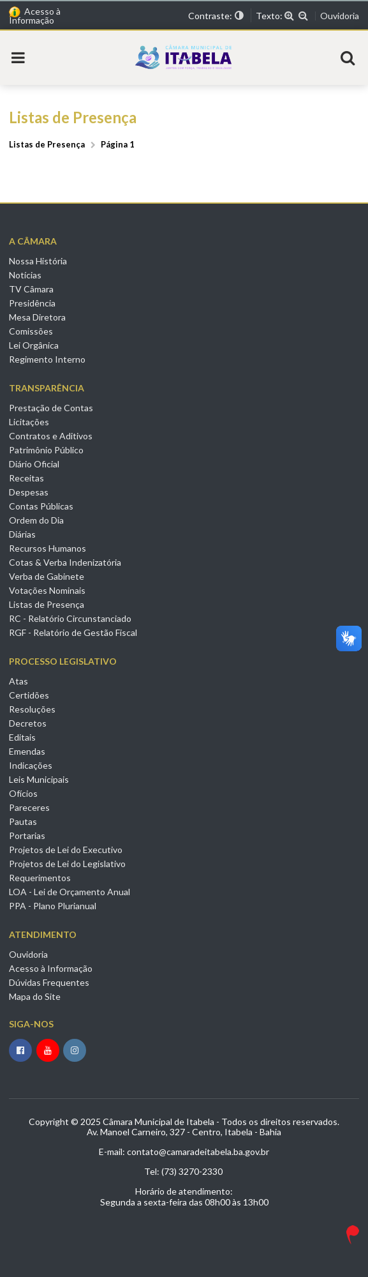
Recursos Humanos (47, 548)
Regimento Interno (47, 359)
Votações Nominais (47, 590)
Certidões (29, 695)
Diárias (22, 534)
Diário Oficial (34, 463)
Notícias (25, 274)
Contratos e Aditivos (50, 435)
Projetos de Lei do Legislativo (67, 863)
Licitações (29, 421)
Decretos (28, 723)
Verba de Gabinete (46, 576)
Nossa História (38, 261)
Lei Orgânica (34, 345)
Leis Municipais (39, 779)
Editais (22, 737)
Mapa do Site (35, 996)
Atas (18, 681)
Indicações (30, 765)
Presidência (32, 303)
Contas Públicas (41, 506)
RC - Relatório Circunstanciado (70, 618)
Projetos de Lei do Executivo (65, 849)
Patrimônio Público (46, 449)
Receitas (26, 477)
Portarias (27, 835)
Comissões (31, 331)
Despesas (28, 492)
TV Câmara (31, 288)
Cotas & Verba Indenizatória (65, 562)
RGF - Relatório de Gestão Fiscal (73, 632)
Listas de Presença (46, 604)
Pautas (23, 821)
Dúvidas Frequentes (49, 982)
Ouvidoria (339, 15)
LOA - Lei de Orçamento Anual (69, 891)
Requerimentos (40, 877)
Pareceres (29, 807)
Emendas (27, 751)
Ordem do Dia (36, 520)
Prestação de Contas (51, 408)
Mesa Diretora (37, 317)
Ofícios (23, 793)
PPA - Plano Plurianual (52, 905)
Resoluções (32, 709)
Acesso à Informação (35, 16)
